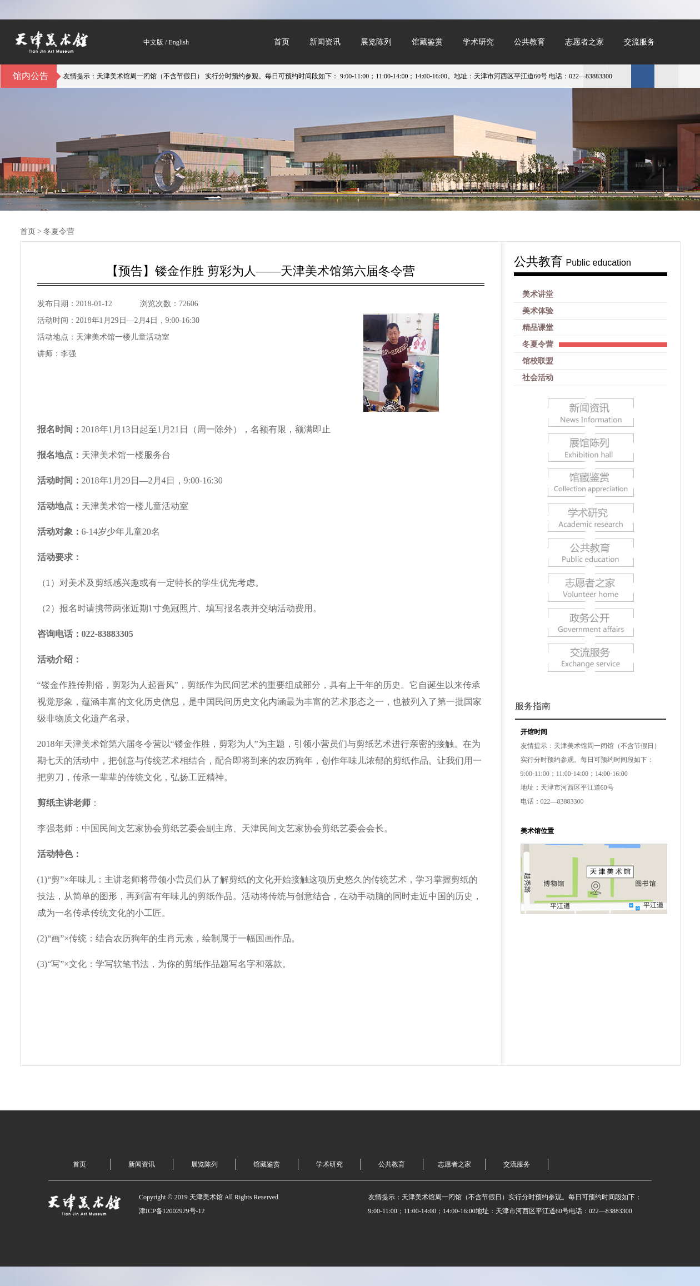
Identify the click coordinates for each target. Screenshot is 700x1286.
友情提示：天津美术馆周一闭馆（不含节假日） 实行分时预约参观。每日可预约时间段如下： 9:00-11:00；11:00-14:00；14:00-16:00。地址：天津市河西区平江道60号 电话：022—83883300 (340, 76)
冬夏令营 (58, 231)
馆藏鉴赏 (427, 42)
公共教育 (529, 42)
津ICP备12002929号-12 (172, 1211)
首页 (281, 42)
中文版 (153, 42)
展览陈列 (376, 42)
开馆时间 (534, 732)
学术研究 (478, 42)
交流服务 (639, 42)
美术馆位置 (537, 831)
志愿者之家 (584, 42)
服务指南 (533, 706)
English (178, 42)
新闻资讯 (325, 42)
